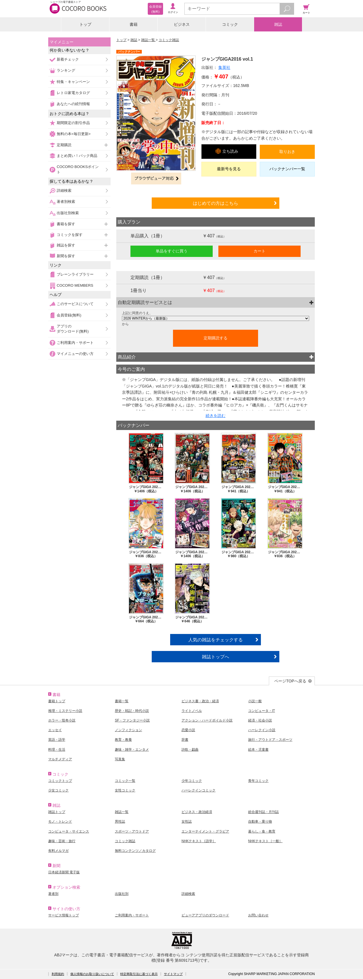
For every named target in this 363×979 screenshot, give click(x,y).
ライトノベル (192, 711)
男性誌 (120, 821)
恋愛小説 (188, 730)
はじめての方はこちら (215, 203)
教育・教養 (123, 740)
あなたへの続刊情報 (73, 104)
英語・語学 (56, 740)
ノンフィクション (128, 730)
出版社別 (121, 894)
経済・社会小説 (260, 720)
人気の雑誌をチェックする (215, 639)
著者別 (53, 894)
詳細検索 (64, 190)
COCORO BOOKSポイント (78, 169)
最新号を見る (229, 169)
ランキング (66, 70)
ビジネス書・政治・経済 (200, 701)
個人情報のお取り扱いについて (92, 974)
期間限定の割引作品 (73, 123)
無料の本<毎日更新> (73, 134)
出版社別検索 (68, 213)
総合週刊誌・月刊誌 (263, 812)
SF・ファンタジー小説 (132, 720)
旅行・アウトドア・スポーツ (270, 740)
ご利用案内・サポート (75, 342)
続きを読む (215, 415)
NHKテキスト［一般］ (265, 841)
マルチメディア (60, 759)
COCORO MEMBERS (75, 285)
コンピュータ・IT (261, 711)
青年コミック (258, 781)
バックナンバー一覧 (287, 169)
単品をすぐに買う (171, 251)
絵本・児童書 (258, 750)
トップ (85, 24)
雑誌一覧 (148, 40)
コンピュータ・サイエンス (68, 831)
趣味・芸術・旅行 (61, 841)
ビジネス (182, 24)
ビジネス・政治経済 (197, 812)
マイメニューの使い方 (75, 354)
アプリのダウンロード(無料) (73, 328)
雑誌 (278, 24)
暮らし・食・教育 (261, 831)
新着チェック (68, 59)
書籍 (134, 24)
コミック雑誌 (169, 40)
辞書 (185, 740)
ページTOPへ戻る (290, 681)
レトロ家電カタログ (73, 93)
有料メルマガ (58, 851)
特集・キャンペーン (73, 82)
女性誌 (187, 821)
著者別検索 (66, 201)
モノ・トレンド (60, 821)
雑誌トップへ (215, 656)
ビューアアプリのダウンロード (205, 915)
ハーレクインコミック (199, 790)
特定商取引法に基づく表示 (139, 974)
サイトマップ (173, 974)
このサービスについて (75, 304)
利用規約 (58, 974)
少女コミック (58, 790)
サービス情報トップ (63, 915)
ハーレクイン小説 (261, 730)
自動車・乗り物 (260, 821)
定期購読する (215, 338)
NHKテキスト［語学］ (199, 841)
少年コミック (192, 781)
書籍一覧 (121, 701)
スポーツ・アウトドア (132, 831)
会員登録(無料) (69, 315)
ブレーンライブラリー (75, 274)
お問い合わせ (258, 915)
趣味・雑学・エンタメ (132, 750)
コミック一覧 (125, 781)
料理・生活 (56, 750)
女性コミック (125, 790)
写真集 (120, 759)
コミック (230, 24)
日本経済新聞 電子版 (64, 872)
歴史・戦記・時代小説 (132, 711)
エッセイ (55, 730)
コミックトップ (60, 781)
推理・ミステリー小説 (65, 711)
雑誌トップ (56, 812)
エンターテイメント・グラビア (205, 831)
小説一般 (255, 701)
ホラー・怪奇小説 (61, 720)
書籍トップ (56, 701)
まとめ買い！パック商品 (77, 156)
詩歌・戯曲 (190, 750)
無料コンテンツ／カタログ (135, 851)
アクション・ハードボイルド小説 (207, 720)
